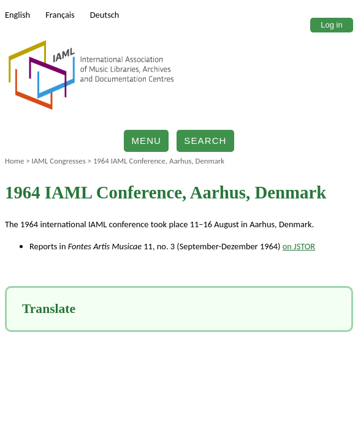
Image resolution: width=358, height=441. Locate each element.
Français (60, 14)
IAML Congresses (58, 160)
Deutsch (105, 14)
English (17, 14)
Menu (146, 140)
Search (205, 140)
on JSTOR (299, 246)
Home (14, 160)
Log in (331, 24)
